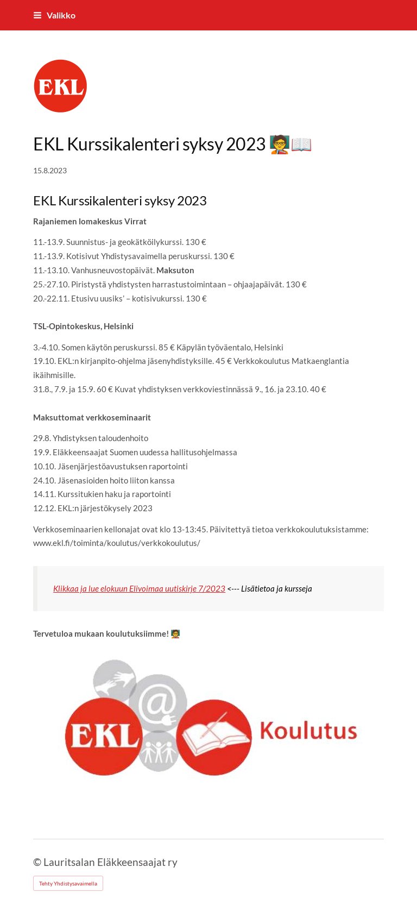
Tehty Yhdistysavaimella (68, 883)
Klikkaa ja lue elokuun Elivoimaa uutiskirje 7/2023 (139, 588)
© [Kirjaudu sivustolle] (38, 862)
